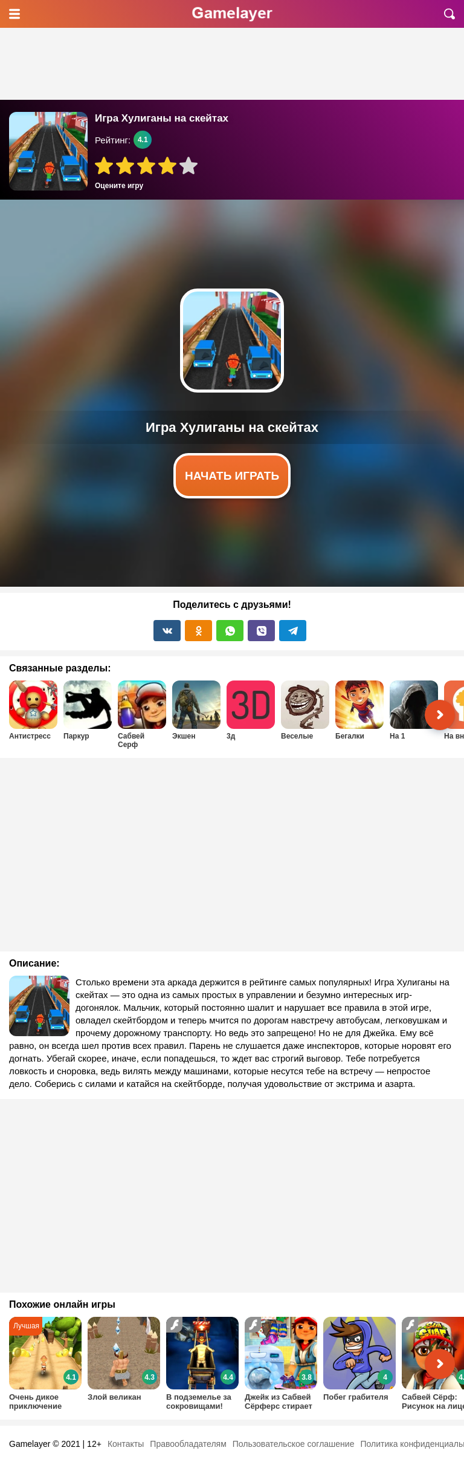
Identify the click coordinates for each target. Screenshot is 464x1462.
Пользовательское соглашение (294, 1444)
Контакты (126, 1444)
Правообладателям (188, 1444)
